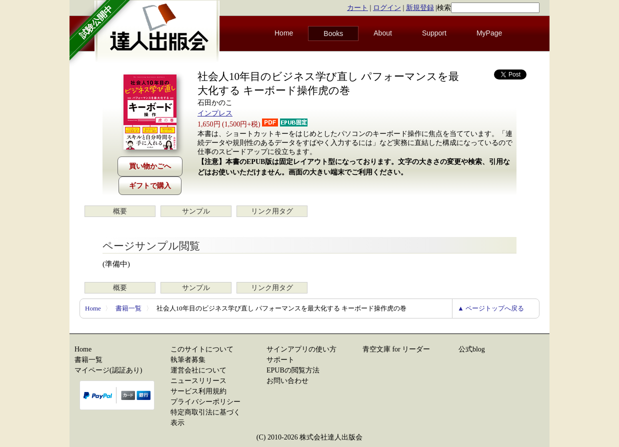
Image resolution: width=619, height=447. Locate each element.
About (383, 33)
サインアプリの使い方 (301, 349)
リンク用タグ (272, 211)
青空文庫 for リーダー (396, 349)
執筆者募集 (188, 360)
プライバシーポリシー (205, 402)
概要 (120, 211)
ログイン (387, 8)
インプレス (215, 113)
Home (283, 33)
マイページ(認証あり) (108, 370)
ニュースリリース (198, 380)
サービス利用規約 (198, 391)
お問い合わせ (287, 380)
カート (357, 8)
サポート (280, 360)
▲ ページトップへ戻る (491, 308)
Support (434, 33)
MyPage (489, 33)
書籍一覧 (129, 308)
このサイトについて (202, 349)
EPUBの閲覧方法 (293, 370)
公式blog (471, 349)
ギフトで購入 (150, 186)
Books (333, 34)
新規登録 (420, 8)
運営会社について (198, 370)
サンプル (196, 211)
